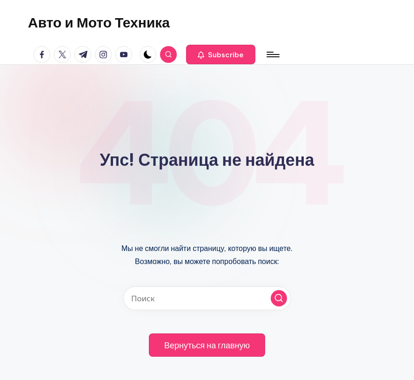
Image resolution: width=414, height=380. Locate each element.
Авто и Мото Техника (99, 22)
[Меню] (272, 54)
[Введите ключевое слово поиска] (207, 298)
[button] (220, 54)
